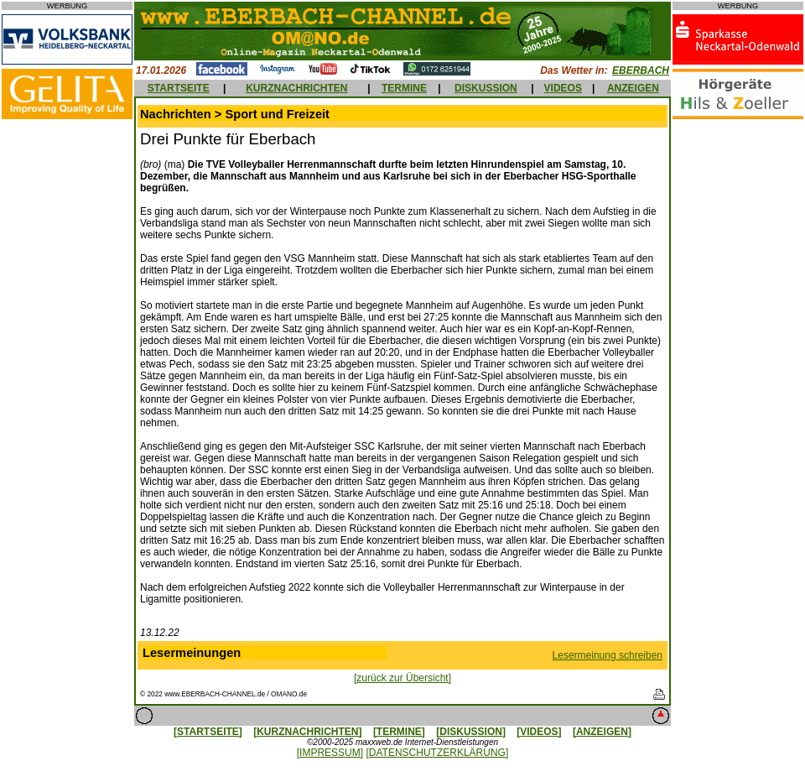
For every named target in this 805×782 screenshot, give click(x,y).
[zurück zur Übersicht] (402, 678)
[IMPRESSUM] (330, 753)
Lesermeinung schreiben (607, 655)
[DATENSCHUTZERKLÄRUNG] (437, 753)
